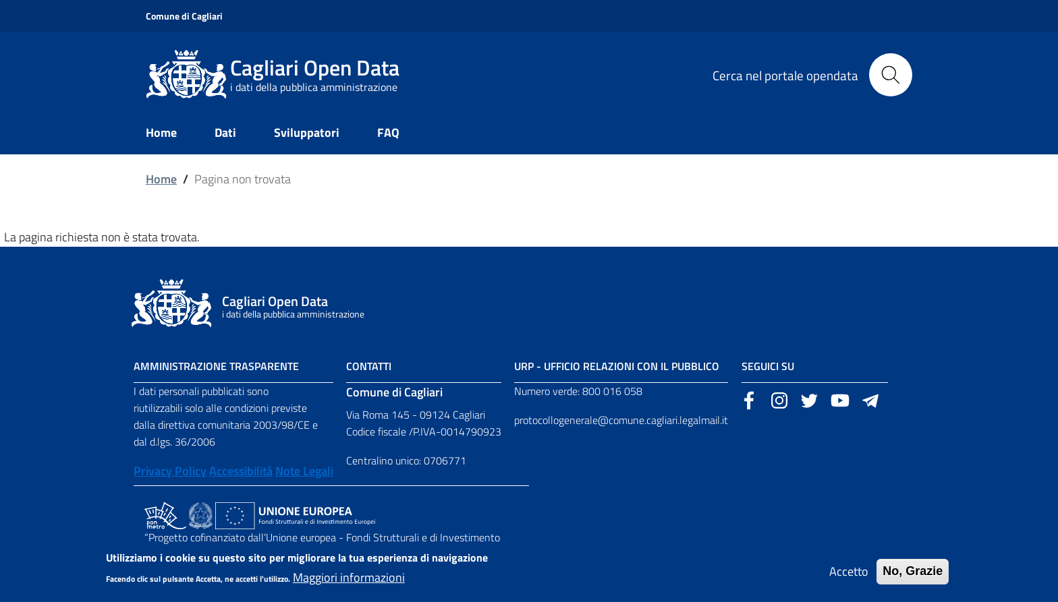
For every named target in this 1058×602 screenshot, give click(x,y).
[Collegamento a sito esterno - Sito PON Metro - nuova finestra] (165, 514)
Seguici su (768, 366)
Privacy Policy (170, 471)
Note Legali (304, 471)
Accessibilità (241, 471)
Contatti (368, 366)
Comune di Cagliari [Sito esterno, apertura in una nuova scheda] (184, 16)
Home (161, 179)
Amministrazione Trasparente (216, 366)
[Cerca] (890, 74)
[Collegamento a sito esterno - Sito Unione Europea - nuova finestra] (295, 514)
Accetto (848, 577)
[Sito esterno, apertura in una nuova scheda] (749, 399)
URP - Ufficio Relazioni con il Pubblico (616, 366)
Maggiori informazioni (349, 583)
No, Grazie (913, 576)
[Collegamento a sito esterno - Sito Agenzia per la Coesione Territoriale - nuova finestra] (201, 514)
